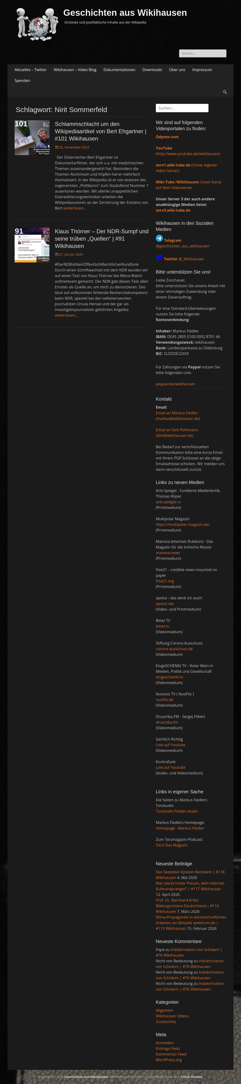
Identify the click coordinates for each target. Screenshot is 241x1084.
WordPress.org (169, 1059)
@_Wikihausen (184, 259)
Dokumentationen (120, 69)
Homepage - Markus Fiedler (180, 828)
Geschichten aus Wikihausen (125, 13)
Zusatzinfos (166, 1021)
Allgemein (164, 1010)
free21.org (165, 581)
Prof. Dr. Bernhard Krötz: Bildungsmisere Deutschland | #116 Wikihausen (187, 906)
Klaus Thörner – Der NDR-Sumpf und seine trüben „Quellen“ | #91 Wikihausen (102, 238)
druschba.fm (167, 722)
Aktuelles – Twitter (31, 69)
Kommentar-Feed (171, 1054)
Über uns (177, 69)
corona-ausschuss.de (174, 648)
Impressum (202, 69)
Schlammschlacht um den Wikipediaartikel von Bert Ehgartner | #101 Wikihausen (100, 131)
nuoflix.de (164, 699)
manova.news (168, 552)
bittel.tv (162, 626)
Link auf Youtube (170, 744)
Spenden (22, 80)
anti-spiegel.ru (168, 501)
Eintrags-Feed (168, 1048)
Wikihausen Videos (172, 1016)
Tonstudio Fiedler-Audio (177, 811)
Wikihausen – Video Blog (75, 69)
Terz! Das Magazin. (172, 845)
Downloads (152, 69)
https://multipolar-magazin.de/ (182, 524)
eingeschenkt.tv (169, 677)
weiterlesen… (75, 208)
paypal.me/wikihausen (175, 384)
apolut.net (165, 603)
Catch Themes (191, 1077)
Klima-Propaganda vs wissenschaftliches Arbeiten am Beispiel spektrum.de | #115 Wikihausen (191, 923)
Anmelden (165, 1042)
